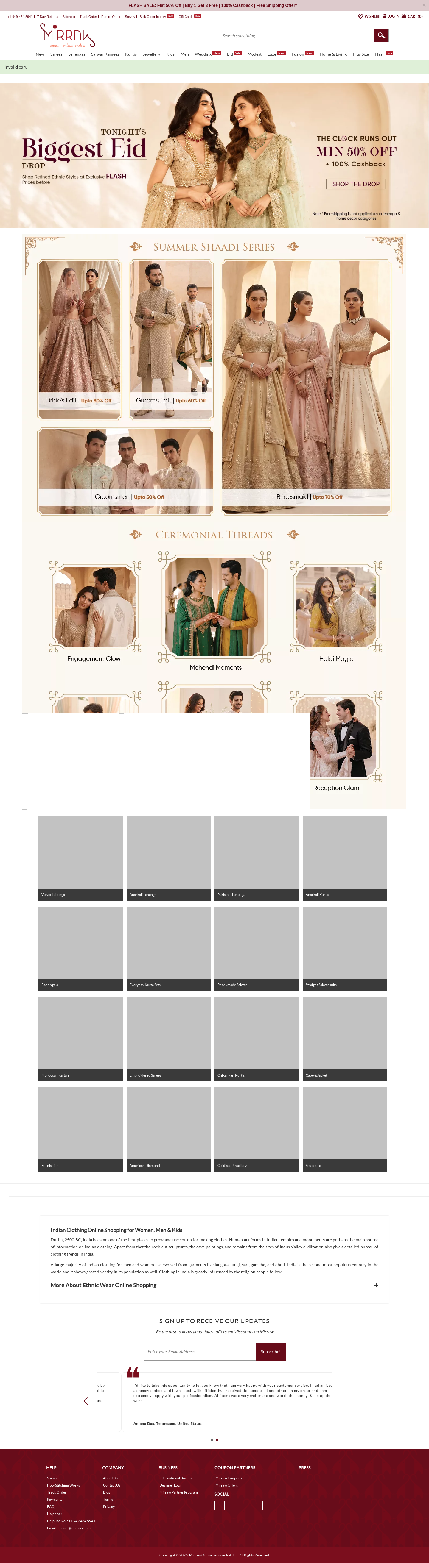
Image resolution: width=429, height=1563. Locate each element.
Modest (255, 54)
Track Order (88, 16)
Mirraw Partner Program (178, 1492)
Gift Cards (189, 16)
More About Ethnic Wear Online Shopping (103, 1285)
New (40, 54)
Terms (108, 1499)
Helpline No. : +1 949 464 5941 (71, 1521)
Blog (106, 1492)
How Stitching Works (63, 1485)
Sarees (56, 54)
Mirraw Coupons (228, 1478)
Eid (234, 54)
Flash (384, 54)
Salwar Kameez (105, 54)
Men (185, 54)
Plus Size (361, 54)
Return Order (110, 16)
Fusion (303, 54)
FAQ (51, 1506)
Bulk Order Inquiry (152, 16)
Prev (88, 1401)
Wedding (208, 54)
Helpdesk (54, 1514)
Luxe (277, 54)
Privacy (109, 1506)
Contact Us (111, 1485)
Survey (130, 16)
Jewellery (151, 54)
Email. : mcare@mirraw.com (69, 1528)
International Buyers (175, 1478)
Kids (170, 54)
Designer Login (171, 1485)
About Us (110, 1478)
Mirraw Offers (226, 1485)
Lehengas (76, 54)
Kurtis (131, 54)
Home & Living (333, 54)
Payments (54, 1499)
